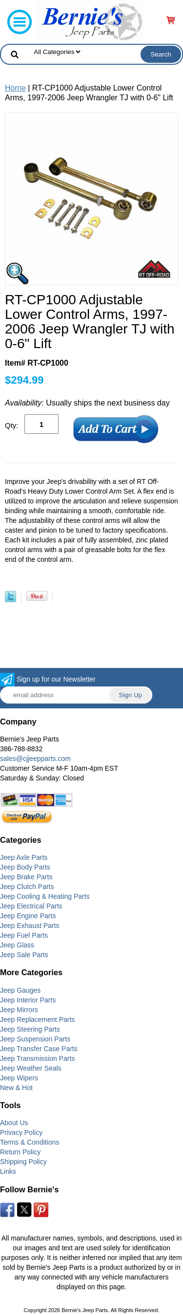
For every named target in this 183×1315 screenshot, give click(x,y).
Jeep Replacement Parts (37, 1019)
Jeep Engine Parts (28, 916)
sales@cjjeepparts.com (35, 758)
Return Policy (20, 1152)
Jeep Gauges (20, 990)
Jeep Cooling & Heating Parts (45, 896)
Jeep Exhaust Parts (29, 925)
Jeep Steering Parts (30, 1029)
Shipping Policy (23, 1162)
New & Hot (16, 1088)
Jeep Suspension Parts (35, 1039)
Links (8, 1171)
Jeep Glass (17, 945)
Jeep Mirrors (19, 1010)
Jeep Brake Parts (26, 877)
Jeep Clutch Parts (27, 886)
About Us (14, 1123)
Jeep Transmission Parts (37, 1058)
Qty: (12, 425)
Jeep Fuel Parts (24, 935)
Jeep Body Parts (25, 867)
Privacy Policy (21, 1132)
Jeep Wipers (19, 1078)
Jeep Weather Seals (30, 1068)
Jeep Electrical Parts (31, 906)
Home (15, 88)
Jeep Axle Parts (23, 857)
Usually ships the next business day (87, 403)
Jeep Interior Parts (28, 1000)
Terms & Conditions (29, 1142)
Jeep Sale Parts (24, 955)
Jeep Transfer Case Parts (39, 1049)
